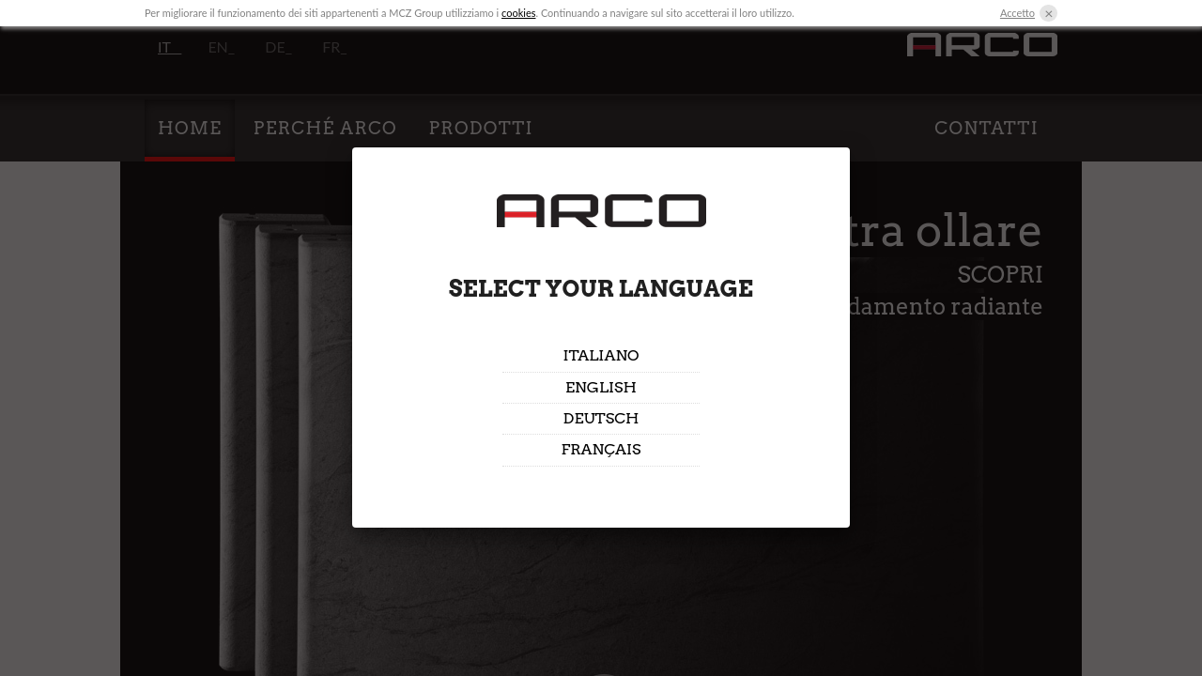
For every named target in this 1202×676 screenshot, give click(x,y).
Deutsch (601, 418)
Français (600, 449)
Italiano (600, 355)
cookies (518, 13)
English (601, 387)
